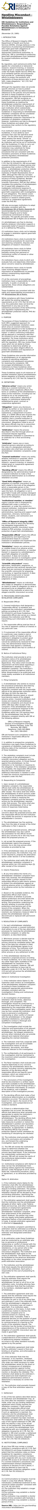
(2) (11, 693)
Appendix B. (18, 1223)
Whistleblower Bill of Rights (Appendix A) (18, 209)
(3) (3, 714)
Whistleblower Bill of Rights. (16, 294)
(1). (31, 426)
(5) (34, 864)
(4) (33, 790)
